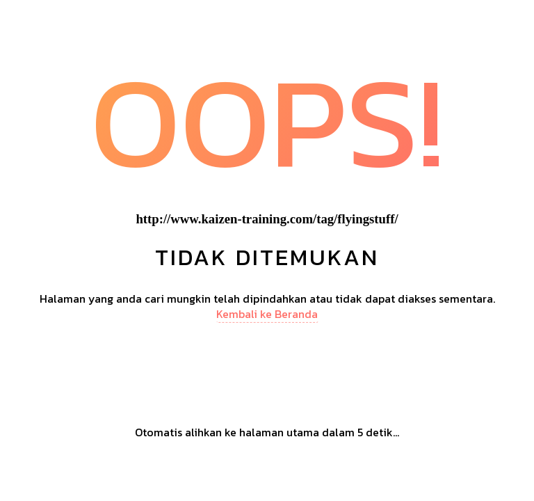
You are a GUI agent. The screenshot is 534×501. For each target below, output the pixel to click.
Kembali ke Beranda (267, 313)
